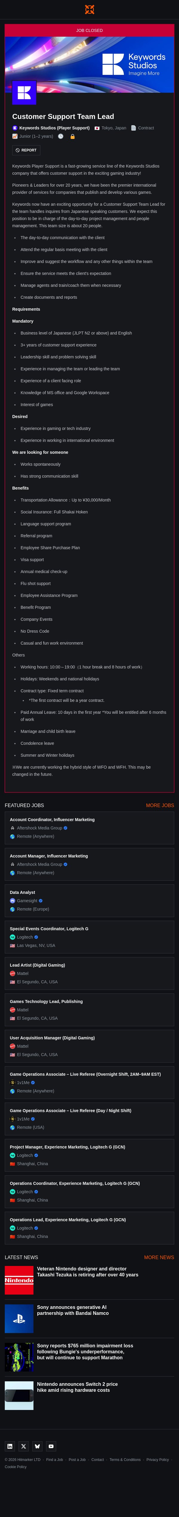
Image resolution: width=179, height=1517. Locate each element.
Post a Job (77, 1460)
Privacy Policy (157, 1460)
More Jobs (160, 805)
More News (159, 1257)
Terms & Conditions (125, 1460)
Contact (97, 1460)
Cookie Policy (16, 1467)
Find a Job (54, 1460)
